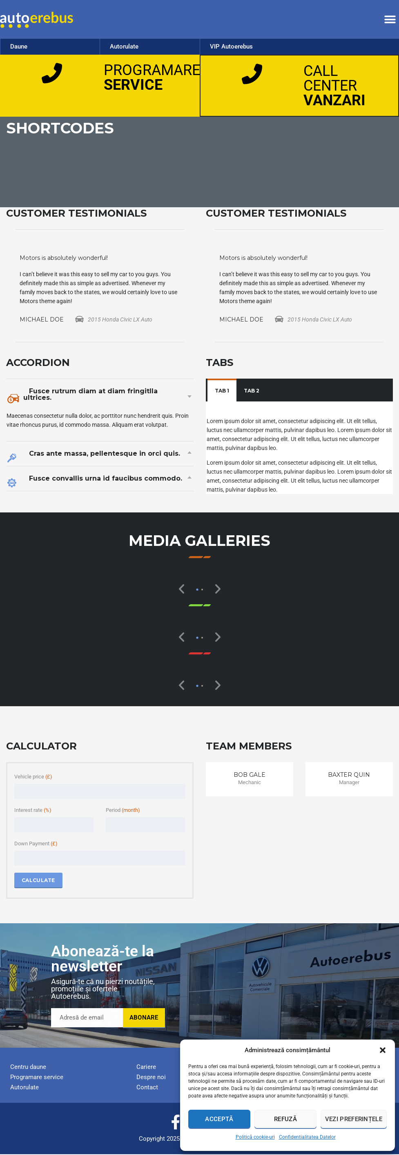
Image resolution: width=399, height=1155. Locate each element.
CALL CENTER (330, 79)
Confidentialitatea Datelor (307, 1137)
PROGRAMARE (152, 70)
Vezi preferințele (353, 1119)
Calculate (38, 881)
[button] (383, 1050)
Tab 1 (222, 391)
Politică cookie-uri (255, 1137)
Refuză (285, 1119)
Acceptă (219, 1119)
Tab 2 (251, 391)
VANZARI (334, 100)
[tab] (221, 391)
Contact (147, 1088)
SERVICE (133, 84)
